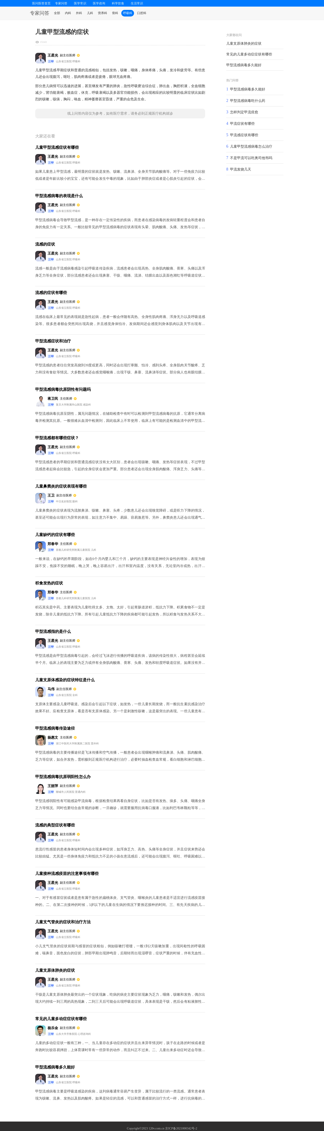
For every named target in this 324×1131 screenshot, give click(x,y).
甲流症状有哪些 (242, 123)
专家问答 (61, 3)
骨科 (115, 13)
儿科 (90, 13)
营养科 (102, 13)
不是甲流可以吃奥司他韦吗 (251, 158)
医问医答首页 (41, 3)
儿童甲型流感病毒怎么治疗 (251, 146)
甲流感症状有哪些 (244, 135)
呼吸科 (127, 13)
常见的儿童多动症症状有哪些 (249, 54)
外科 (79, 13)
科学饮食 (118, 3)
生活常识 (137, 3)
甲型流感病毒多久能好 (243, 65)
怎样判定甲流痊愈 (244, 112)
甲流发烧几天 (240, 169)
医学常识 (80, 3)
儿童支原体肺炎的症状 (243, 43)
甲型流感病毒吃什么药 (247, 101)
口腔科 (141, 13)
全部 (57, 13)
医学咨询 (99, 3)
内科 (68, 13)
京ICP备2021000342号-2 (181, 1128)
